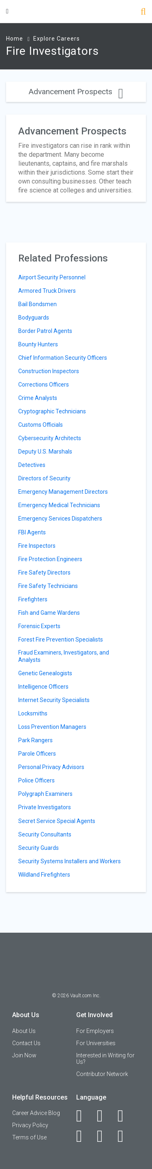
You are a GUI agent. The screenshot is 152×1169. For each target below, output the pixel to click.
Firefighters (32, 599)
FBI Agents (32, 532)
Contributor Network (102, 1074)
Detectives (31, 465)
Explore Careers (56, 38)
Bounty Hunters (38, 344)
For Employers (95, 1031)
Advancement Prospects (76, 91)
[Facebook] (83, 1116)
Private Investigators (44, 807)
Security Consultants (44, 834)
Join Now (24, 1055)
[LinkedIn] (104, 1116)
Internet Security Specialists (54, 700)
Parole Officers (37, 753)
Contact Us (26, 1043)
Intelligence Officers (43, 686)
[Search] (143, 12)
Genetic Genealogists (45, 673)
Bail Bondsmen (37, 304)
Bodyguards (33, 317)
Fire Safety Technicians (48, 586)
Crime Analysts (37, 398)
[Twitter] (125, 1116)
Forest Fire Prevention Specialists (60, 639)
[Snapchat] (125, 1136)
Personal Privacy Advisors (51, 767)
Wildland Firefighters (44, 874)
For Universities (96, 1043)
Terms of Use (29, 1137)
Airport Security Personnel (52, 277)
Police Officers (36, 780)
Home (14, 38)
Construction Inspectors (48, 371)
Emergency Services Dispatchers (60, 518)
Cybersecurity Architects (49, 438)
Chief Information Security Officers (62, 357)
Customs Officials (40, 424)
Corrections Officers (43, 384)
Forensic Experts (39, 626)
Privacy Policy (30, 1125)
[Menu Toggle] (7, 11)
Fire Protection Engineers (50, 559)
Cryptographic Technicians (52, 411)
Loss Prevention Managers (52, 727)
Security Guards (38, 848)
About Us (24, 1031)
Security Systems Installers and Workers (69, 861)
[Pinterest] (104, 1136)
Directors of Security (44, 478)
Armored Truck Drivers (47, 290)
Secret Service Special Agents (56, 821)
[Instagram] (83, 1136)
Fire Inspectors (37, 545)
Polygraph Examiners (45, 794)
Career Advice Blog (36, 1113)
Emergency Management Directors (63, 491)
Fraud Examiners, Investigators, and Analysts (63, 656)
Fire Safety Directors (44, 572)
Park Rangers (35, 740)
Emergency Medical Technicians (59, 505)
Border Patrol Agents (45, 331)
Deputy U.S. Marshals (45, 451)
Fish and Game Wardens (49, 612)
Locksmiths (32, 713)
